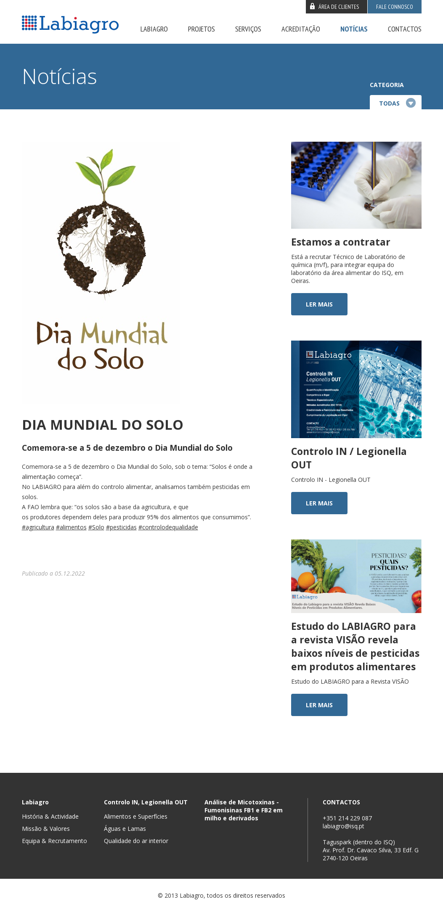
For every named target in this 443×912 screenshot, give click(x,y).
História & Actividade (50, 816)
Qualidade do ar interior (136, 841)
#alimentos (71, 527)
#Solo (96, 527)
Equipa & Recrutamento (54, 841)
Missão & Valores (46, 829)
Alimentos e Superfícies (135, 816)
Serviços (248, 29)
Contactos (405, 29)
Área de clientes (338, 7)
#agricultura (38, 527)
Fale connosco (394, 7)
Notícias (354, 29)
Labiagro (154, 29)
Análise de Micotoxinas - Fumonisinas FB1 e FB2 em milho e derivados (243, 810)
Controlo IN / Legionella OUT (349, 457)
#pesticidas (121, 527)
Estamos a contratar (340, 241)
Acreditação (300, 29)
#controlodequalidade (168, 527)
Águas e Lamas (125, 829)
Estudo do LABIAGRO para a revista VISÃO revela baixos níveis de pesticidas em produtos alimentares (355, 646)
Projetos (201, 29)
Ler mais (319, 304)
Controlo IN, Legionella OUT (146, 802)
